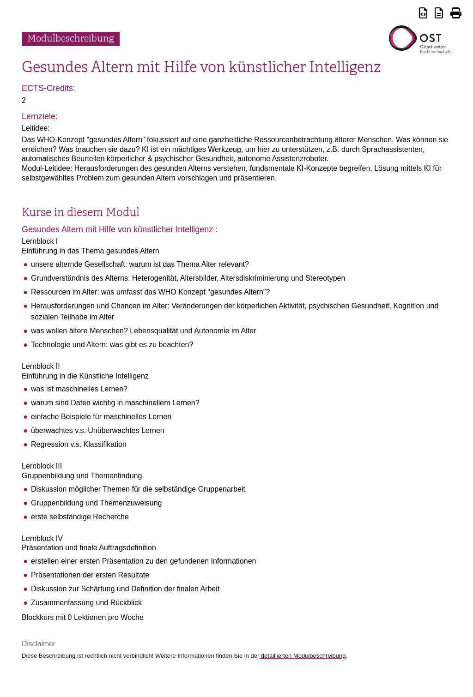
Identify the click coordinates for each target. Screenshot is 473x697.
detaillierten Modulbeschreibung (302, 655)
